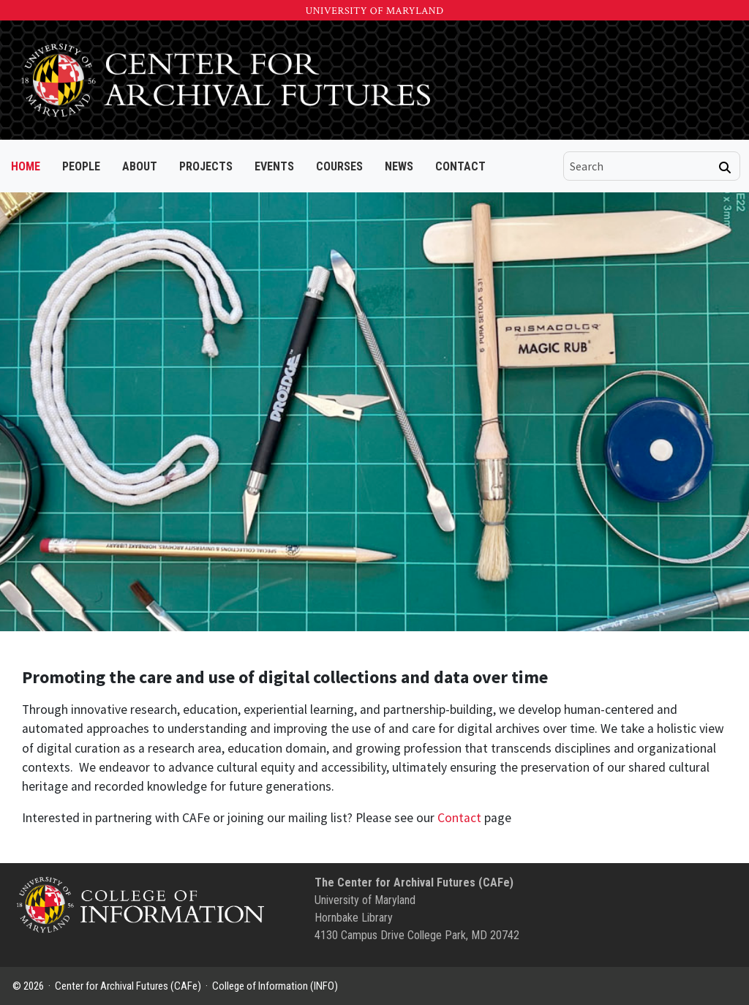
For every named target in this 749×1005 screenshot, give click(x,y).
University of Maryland (374, 11)
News (399, 166)
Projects (206, 166)
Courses (339, 166)
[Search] (725, 167)
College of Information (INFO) (275, 986)
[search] (641, 166)
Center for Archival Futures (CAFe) (128, 986)
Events (274, 166)
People (81, 166)
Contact (460, 166)
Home (25, 166)
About (139, 166)
